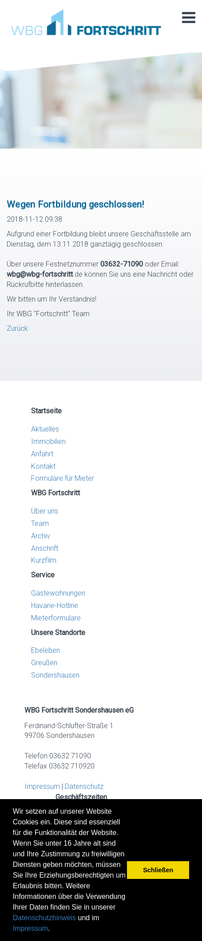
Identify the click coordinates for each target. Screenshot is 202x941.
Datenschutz (84, 786)
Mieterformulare (56, 618)
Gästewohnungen (58, 593)
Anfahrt (42, 454)
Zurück (17, 328)
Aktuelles (45, 429)
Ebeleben (45, 650)
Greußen (44, 663)
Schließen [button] (158, 870)
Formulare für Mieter (62, 478)
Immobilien (48, 441)
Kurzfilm (43, 560)
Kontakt (43, 466)
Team (40, 523)
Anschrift (44, 548)
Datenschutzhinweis (44, 917)
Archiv (40, 536)
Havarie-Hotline (54, 605)
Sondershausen (55, 675)
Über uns (44, 511)
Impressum (30, 928)
